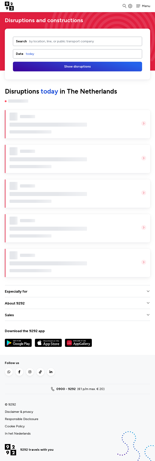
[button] (143, 6)
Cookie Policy (15, 426)
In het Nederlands (18, 433)
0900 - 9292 (66, 389)
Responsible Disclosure (21, 419)
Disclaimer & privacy (19, 412)
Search (21, 41)
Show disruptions (77, 66)
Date (19, 54)
